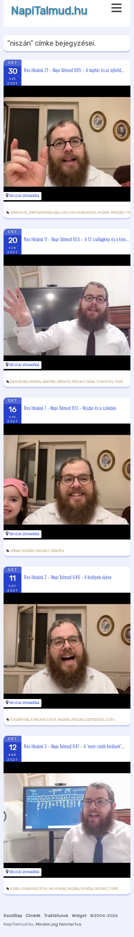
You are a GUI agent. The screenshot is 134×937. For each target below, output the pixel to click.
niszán (103, 212)
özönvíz (63, 382)
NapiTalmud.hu (49, 10)
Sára (90, 382)
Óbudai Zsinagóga (24, 196)
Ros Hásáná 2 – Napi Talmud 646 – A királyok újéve (67, 577)
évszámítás (19, 719)
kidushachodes (82, 212)
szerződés (95, 719)
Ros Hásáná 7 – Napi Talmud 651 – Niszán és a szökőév (70, 407)
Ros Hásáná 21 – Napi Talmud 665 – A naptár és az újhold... (74, 69)
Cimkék (33, 915)
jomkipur (18, 212)
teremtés (104, 382)
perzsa (87, 889)
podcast (117, 212)
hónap (15, 551)
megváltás (19, 382)
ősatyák (49, 382)
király (15, 889)
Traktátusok (56, 915)
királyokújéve (43, 719)
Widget (79, 915)
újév (110, 719)
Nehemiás (57, 889)
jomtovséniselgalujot (48, 212)
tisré (118, 382)
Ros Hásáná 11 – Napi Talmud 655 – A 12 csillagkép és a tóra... (76, 238)
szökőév (57, 551)
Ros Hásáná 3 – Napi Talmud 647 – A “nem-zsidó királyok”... (74, 745)
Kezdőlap (13, 915)
